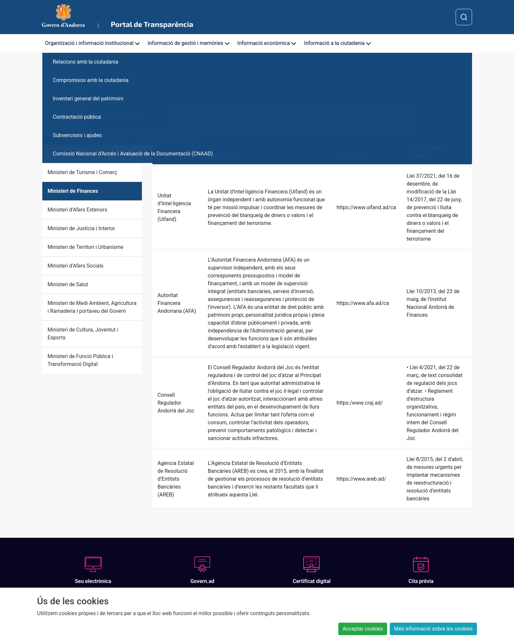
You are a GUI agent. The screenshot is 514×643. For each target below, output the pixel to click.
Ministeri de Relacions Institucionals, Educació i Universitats (90, 150)
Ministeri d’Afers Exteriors (77, 210)
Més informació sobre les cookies (433, 629)
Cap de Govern (65, 100)
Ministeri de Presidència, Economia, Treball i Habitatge (89, 123)
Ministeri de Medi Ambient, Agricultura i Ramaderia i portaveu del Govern (92, 307)
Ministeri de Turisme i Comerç (82, 172)
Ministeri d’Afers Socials (76, 266)
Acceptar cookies (363, 629)
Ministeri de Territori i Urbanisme (85, 247)
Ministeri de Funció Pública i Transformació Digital (80, 360)
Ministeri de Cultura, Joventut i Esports (83, 334)
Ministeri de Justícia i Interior (81, 228)
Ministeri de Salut (68, 284)
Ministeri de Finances (73, 191)
